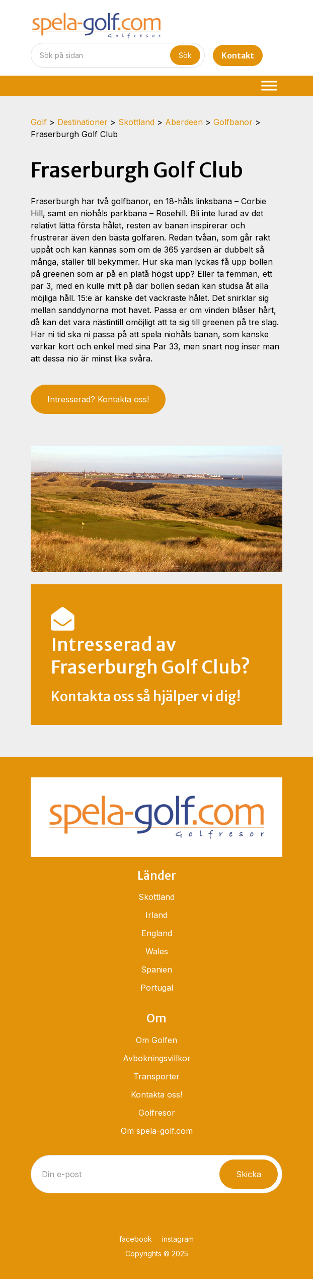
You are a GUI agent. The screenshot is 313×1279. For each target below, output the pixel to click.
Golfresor (156, 1113)
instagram (178, 1239)
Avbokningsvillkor (157, 1058)
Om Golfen (156, 1040)
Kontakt (237, 55)
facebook (135, 1239)
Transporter (156, 1076)
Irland (156, 915)
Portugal (156, 988)
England (156, 933)
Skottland (156, 897)
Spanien (156, 969)
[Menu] (269, 85)
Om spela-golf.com (157, 1131)
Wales (156, 951)
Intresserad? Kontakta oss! (98, 399)
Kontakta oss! (156, 1094)
